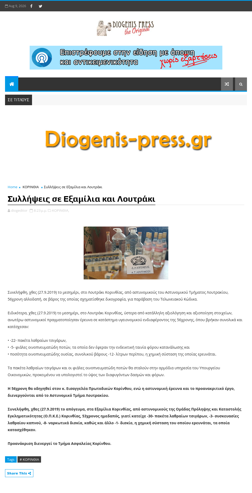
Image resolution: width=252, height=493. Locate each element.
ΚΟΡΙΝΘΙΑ (30, 187)
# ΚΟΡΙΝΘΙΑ (29, 459)
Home (12, 187)
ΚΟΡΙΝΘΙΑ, (60, 210)
